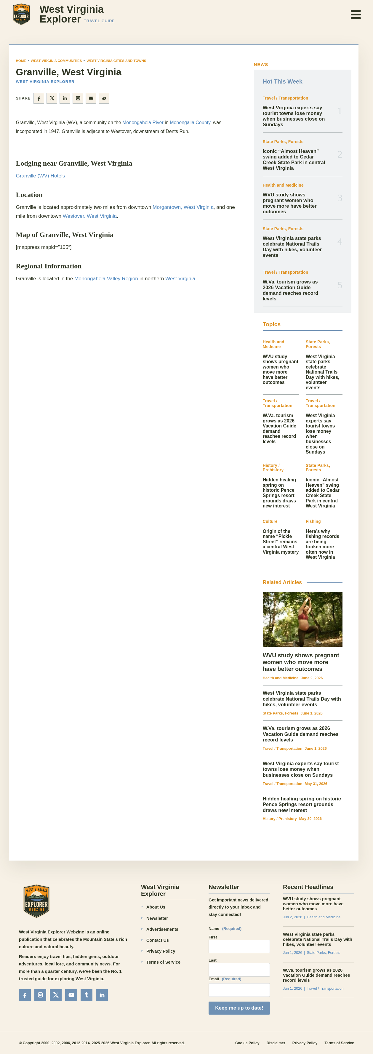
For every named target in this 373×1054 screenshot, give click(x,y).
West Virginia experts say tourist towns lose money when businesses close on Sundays (294, 116)
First (213, 937)
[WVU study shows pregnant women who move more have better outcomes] (302, 619)
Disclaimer (276, 1043)
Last (213, 960)
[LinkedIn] (102, 995)
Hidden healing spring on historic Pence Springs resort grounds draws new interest (279, 492)
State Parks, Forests (283, 142)
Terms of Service (163, 962)
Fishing (313, 521)
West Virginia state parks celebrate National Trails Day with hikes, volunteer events (292, 247)
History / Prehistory (273, 467)
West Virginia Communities (56, 61)
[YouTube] (71, 995)
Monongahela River (143, 122)
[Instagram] (40, 995)
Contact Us (157, 940)
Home (21, 61)
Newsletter (157, 918)
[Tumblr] (86, 995)
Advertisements (162, 929)
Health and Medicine (283, 185)
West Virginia (180, 278)
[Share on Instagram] (78, 98)
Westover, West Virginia (90, 216)
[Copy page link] (104, 98)
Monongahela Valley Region (106, 278)
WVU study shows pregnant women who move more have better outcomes (290, 203)
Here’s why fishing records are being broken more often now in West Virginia (322, 544)
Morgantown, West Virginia (183, 207)
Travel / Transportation (285, 98)
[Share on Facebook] (38, 98)
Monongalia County (190, 122)
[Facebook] (25, 995)
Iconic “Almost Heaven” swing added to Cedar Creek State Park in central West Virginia (294, 159)
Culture (270, 521)
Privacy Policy (160, 951)
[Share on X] (52, 98)
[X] (56, 995)
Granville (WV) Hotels (40, 176)
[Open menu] (356, 14)
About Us (155, 907)
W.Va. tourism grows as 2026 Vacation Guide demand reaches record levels (290, 290)
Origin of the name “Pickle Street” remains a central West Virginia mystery (281, 542)
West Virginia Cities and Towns (116, 61)
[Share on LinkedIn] (65, 98)
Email (225, 979)
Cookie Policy (247, 1043)
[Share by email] (91, 98)
